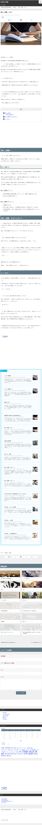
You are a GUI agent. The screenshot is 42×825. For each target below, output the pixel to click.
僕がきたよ (25, 600)
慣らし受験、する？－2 (9, 467)
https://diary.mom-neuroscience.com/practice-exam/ (14, 429)
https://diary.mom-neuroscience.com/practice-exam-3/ (14, 482)
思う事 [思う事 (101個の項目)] (34, 751)
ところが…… (8, 119)
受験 (10, 552)
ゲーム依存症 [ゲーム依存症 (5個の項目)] (22, 749)
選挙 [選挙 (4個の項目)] (10, 755)
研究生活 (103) (5, 715)
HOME (7, 7)
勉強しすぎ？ (7, 402)
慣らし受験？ (8, 113)
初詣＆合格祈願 (7, 440)
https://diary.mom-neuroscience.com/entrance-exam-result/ (15, 535)
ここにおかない (4, 600)
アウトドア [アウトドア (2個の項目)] (21, 747)
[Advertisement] (21, 50)
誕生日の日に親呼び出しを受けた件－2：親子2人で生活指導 (32, 633)
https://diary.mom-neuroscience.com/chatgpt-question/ (14, 495)
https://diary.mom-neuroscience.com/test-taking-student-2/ (15, 390)
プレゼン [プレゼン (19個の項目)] (3, 751)
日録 (2, 17)
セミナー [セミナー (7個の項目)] (27, 749)
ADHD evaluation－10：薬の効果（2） (30, 610)
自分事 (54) (5, 718)
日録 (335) (4, 712)
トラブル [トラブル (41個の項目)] (33, 749)
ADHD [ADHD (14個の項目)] (2, 747)
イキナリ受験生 (7, 375)
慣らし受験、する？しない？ (11, 116)
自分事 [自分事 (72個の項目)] (30, 753)
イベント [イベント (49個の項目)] (30, 747)
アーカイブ (3, 742)
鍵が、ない (25, 621)
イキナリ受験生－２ (8, 389)
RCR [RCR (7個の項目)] (15, 747)
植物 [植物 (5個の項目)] (19, 753)
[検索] (12, 814)
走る (24, 589)
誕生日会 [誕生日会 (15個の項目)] (3, 755)
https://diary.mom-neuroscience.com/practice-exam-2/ (14, 468)
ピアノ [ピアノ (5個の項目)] (38, 749)
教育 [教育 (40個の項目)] (2, 753)
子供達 (6, 552)
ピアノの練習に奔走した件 (36, 642)
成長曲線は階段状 (4, 610)
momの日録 (4, 2)
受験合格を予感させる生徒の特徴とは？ (12, 415)
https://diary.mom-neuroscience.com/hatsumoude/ (13, 442)
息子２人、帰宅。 (8, 454)
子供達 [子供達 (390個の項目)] (25, 751)
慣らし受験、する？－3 (9, 480)
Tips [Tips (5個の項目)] (17, 747)
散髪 (2, 589)
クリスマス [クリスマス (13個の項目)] (16, 749)
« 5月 (21, 740)
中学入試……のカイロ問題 (10, 507)
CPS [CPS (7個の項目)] (12, 747)
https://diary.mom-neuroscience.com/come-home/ (13, 455)
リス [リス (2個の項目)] (7, 751)
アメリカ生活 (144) (6, 714)
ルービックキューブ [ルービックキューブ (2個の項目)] (12, 751)
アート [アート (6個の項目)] (24, 747)
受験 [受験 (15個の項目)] (20, 751)
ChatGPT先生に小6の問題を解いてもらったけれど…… (16, 493)
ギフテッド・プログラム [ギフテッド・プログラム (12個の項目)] (7, 749)
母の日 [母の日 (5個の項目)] (21, 753)
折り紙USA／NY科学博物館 (6, 578)
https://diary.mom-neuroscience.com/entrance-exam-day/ (15, 508)
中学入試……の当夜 (8, 520)
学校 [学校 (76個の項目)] (30, 751)
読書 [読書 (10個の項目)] (8, 755)
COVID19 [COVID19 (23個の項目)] (7, 747)
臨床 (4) (4, 717)
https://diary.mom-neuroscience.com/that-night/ (13, 521)
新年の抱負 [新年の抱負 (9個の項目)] (7, 753)
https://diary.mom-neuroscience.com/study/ (12, 403)
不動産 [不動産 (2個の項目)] (17, 751)
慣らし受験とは (10, 114)
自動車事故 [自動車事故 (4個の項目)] (36, 753)
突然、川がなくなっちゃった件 (6, 632)
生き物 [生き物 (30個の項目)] (26, 753)
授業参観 (2, 621)
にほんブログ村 (4, 790)
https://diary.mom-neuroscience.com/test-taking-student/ (14, 377)
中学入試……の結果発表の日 (10, 533)
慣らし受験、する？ (8, 427)
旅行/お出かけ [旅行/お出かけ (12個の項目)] (13, 753)
